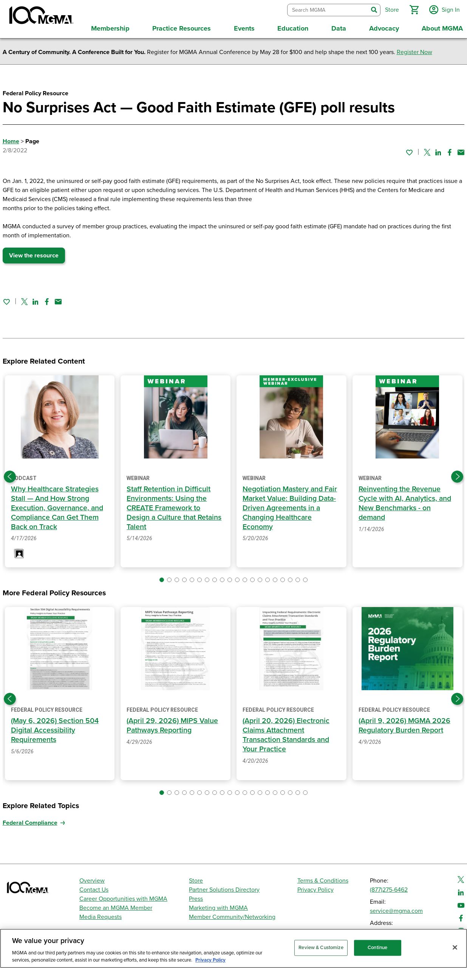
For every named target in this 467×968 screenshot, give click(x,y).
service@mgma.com (396, 909)
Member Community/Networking (232, 915)
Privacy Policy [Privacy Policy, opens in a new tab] (210, 960)
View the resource (34, 254)
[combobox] (326, 9)
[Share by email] (461, 150)
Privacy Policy (315, 888)
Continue (377, 948)
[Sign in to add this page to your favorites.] (409, 150)
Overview (92, 879)
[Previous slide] (10, 475)
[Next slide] (457, 475)
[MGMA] (40, 16)
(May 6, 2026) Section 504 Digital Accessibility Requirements (55, 729)
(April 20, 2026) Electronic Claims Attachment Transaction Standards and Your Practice (287, 733)
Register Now (414, 50)
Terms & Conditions (322, 879)
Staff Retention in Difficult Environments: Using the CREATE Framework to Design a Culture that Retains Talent (175, 506)
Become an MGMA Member (115, 906)
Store (196, 879)
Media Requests (100, 915)
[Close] (455, 947)
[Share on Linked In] (438, 150)
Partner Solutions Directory (224, 888)
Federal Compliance (30, 821)
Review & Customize (320, 948)
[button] (413, 9)
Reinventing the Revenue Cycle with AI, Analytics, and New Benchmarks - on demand (406, 501)
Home (11, 140)
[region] (233, 948)
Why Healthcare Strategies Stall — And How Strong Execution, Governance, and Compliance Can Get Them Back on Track (57, 506)
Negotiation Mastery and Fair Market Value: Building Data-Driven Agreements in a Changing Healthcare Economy (291, 506)
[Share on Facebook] (449, 150)
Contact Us (93, 888)
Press (196, 897)
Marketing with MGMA (218, 906)
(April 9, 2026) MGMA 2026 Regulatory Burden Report (405, 724)
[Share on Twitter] (427, 150)
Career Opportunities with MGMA (123, 897)
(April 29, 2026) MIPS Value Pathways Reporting (173, 724)
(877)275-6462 (389, 888)
